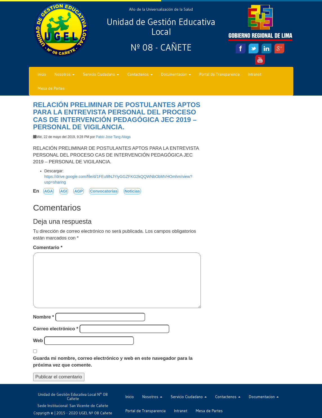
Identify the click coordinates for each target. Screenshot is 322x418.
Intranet (254, 74)
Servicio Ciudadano (101, 74)
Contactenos (140, 74)
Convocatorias (103, 191)
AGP (78, 191)
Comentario (47, 247)
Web (38, 340)
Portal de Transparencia (219, 74)
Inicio (42, 74)
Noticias (132, 191)
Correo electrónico (55, 328)
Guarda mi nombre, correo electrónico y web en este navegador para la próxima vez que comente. (113, 362)
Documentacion (176, 74)
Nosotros (65, 74)
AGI (63, 191)
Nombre (43, 317)
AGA (48, 191)
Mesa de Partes (51, 88)
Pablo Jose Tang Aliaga (113, 137)
